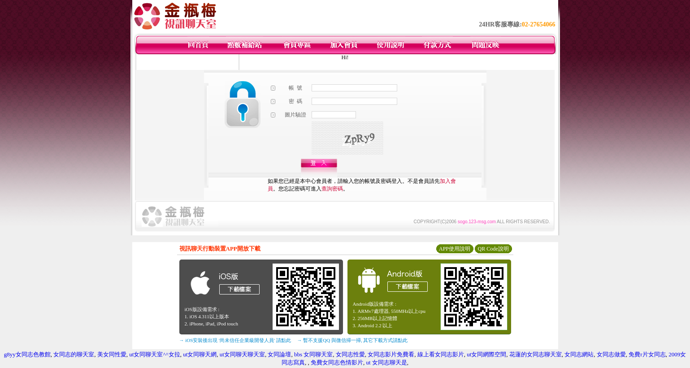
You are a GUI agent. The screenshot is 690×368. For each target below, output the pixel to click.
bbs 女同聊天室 (313, 354)
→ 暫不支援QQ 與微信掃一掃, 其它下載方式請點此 (352, 340)
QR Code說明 (493, 249)
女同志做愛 (611, 354)
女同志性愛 (350, 354)
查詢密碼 (332, 189)
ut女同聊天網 (200, 354)
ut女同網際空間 (486, 354)
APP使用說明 (454, 249)
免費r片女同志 (647, 354)
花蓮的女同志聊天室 (535, 354)
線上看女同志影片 (440, 354)
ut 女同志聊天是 (386, 362)
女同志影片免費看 (391, 354)
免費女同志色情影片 (337, 362)
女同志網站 (579, 354)
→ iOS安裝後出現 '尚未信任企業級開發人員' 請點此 (235, 340)
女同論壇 (279, 354)
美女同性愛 (111, 354)
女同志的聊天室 (73, 354)
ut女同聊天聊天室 (242, 354)
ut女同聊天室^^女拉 (154, 354)
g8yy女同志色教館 (27, 354)
